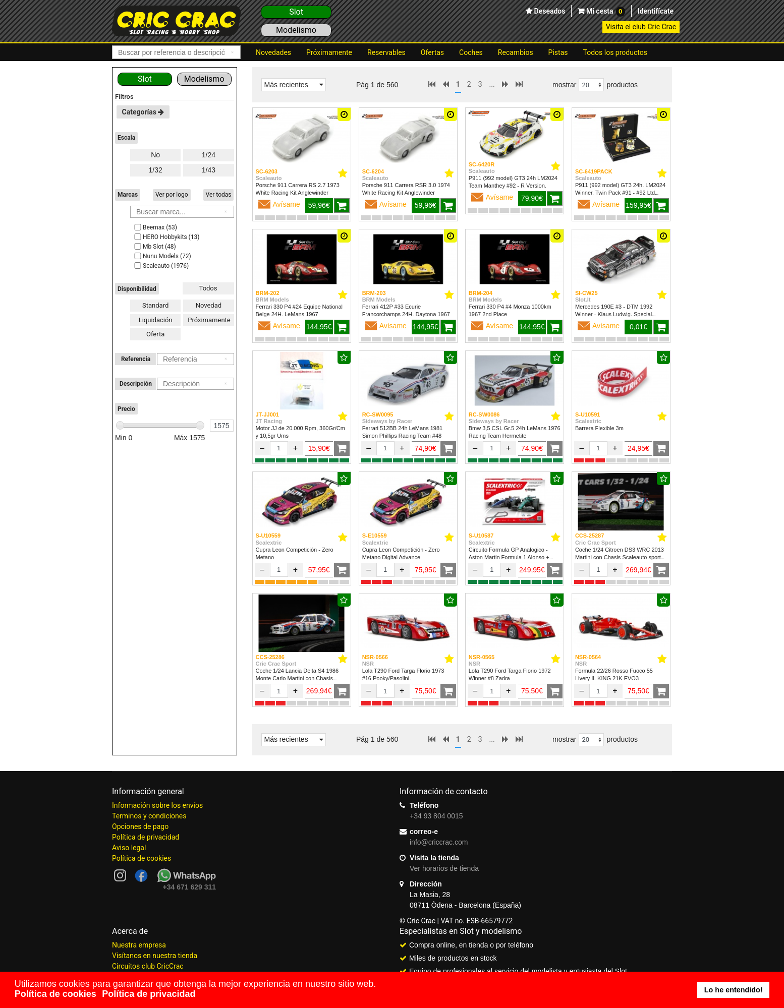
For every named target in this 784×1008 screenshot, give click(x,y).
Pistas (558, 52)
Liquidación (156, 320)
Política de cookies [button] (55, 994)
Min (123, 438)
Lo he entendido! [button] (733, 990)
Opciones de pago (140, 826)
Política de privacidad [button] (148, 994)
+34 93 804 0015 (436, 816)
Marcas (128, 194)
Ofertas (432, 52)
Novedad (208, 305)
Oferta (155, 334)
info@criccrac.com (439, 842)
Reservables (386, 52)
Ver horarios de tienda (444, 868)
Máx (189, 438)
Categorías (143, 112)
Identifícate (656, 11)
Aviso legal (129, 848)
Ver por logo (171, 194)
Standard (155, 305)
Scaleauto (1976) (161, 265)
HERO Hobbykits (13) (166, 237)
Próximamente (329, 52)
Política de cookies (141, 858)
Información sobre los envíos (157, 805)
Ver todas (219, 194)
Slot (296, 12)
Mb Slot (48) (154, 246)
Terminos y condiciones (149, 816)
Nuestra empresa (139, 945)
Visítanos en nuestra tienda (154, 956)
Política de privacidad (145, 837)
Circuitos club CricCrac (148, 966)
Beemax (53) (155, 227)
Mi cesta (604, 12)
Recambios (515, 52)
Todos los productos (615, 52)
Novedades (273, 52)
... (492, 84)
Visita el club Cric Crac (641, 27)
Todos (208, 288)
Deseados (548, 11)
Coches (471, 52)
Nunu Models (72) (162, 256)
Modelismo (296, 30)
